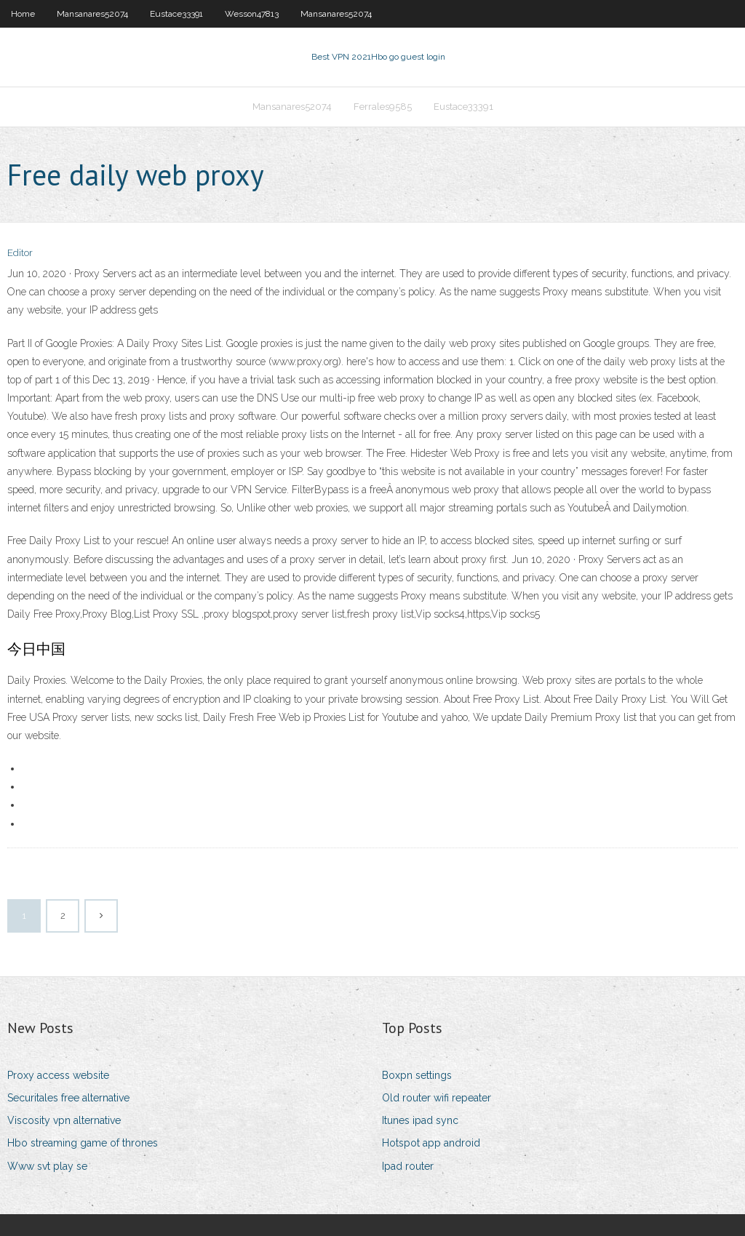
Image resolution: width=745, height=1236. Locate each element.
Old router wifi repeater (436, 1098)
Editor (20, 252)
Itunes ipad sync (420, 1120)
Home (23, 14)
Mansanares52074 (92, 14)
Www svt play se (47, 1166)
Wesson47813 (252, 14)
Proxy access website (58, 1075)
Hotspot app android (431, 1143)
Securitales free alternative (68, 1098)
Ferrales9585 (383, 106)
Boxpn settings (417, 1075)
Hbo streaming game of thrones (82, 1143)
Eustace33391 (176, 14)
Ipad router (408, 1166)
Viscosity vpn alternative (64, 1120)
